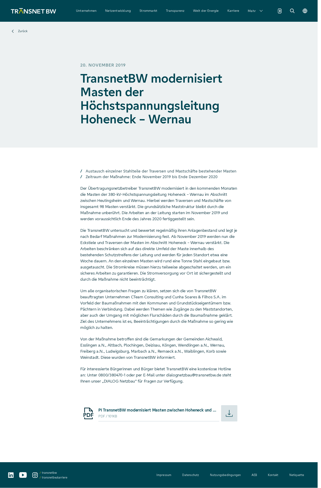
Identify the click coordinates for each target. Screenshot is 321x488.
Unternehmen (86, 11)
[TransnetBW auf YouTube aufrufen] (23, 475)
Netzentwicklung (118, 11)
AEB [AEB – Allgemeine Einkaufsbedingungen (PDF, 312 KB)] (254, 475)
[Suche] (292, 11)
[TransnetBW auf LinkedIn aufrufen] (11, 475)
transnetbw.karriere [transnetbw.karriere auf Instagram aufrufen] (54, 477)
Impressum (164, 475)
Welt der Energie (206, 11)
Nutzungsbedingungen (225, 475)
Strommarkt (148, 11)
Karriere (233, 11)
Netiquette (296, 475)
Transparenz (175, 11)
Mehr (255, 11)
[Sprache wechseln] (305, 11)
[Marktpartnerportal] (279, 11)
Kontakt (273, 475)
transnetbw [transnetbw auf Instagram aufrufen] (49, 472)
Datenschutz (190, 475)
